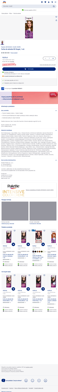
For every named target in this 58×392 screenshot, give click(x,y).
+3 (45, 251)
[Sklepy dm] (42, 2)
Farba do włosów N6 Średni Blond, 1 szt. (8, 300)
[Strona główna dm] (4, 2)
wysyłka (12, 61)
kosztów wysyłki (29, 367)
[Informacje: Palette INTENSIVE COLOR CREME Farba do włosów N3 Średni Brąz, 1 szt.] (36, 307)
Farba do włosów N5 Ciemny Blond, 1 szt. (23, 255)
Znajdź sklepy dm (38, 388)
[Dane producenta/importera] (29, 160)
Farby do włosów (17, 13)
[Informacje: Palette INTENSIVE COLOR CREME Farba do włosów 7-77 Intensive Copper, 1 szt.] (50, 261)
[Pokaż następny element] (54, 238)
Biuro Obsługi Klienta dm (21, 388)
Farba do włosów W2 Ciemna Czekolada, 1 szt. (8, 256)
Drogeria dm (5, 388)
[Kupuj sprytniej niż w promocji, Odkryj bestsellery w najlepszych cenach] (29, 98)
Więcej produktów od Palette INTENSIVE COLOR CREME (28, 190)
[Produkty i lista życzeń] (45, 2)
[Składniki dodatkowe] (29, 130)
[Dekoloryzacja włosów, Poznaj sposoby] (15, 213)
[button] (55, 2)
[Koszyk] (52, 2)
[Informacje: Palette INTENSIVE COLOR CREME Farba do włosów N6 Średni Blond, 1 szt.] (6, 307)
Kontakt (31, 388)
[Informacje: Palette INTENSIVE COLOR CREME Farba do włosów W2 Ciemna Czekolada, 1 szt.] (6, 261)
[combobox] (29, 6)
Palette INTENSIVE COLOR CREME (11, 47)
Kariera (11, 388)
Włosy (10, 13)
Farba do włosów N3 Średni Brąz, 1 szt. (38, 300)
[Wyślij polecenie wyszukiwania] (53, 6)
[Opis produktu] (29, 111)
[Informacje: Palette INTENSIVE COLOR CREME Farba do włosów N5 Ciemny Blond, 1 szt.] (21, 261)
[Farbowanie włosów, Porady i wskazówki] (43, 213)
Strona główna (5, 13)
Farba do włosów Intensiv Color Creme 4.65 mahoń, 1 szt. (38, 257)
